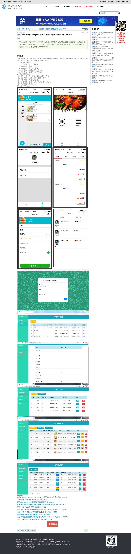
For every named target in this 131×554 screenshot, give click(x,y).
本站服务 (100, 7)
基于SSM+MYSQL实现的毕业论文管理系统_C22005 (35, 519)
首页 (47, 7)
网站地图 (34, 539)
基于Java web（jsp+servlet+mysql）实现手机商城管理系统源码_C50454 (42, 497)
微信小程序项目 (22, 530)
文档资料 (67, 7)
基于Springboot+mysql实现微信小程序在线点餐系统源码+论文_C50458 (46, 29)
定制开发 (26, 539)
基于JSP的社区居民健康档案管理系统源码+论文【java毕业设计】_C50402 (42, 517)
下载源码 (85, 29)
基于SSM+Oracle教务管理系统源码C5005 (31, 507)
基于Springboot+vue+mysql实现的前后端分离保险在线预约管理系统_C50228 (103, 60)
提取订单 (89, 7)
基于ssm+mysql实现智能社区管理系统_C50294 (33, 514)
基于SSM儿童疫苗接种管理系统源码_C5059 (32, 499)
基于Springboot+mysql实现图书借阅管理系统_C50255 (35, 502)
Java (85, 530)
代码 (23, 29)
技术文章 (78, 7)
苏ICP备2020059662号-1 (47, 539)
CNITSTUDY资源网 (29, 547)
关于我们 (18, 539)
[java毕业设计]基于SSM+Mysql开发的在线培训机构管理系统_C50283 (41, 504)
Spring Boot (31, 530)
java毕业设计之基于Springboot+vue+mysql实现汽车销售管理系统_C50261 (102, 48)
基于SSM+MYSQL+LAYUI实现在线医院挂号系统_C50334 (37, 512)
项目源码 (56, 7)
